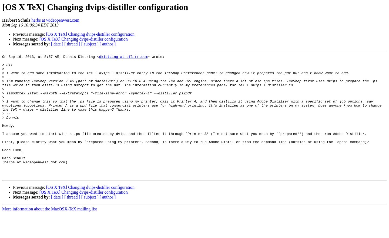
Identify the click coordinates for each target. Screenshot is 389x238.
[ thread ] (72, 44)
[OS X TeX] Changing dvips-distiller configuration (90, 34)
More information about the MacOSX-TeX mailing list (49, 233)
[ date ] (57, 44)
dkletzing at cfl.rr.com (123, 57)
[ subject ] (90, 44)
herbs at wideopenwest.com (55, 20)
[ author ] (108, 44)
